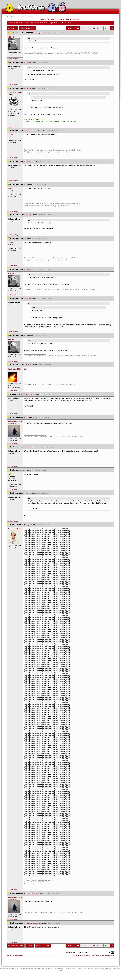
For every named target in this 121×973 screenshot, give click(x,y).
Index (30, 945)
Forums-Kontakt (77, 955)
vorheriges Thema (15, 945)
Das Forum (25, 23)
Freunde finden (58, 968)
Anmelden (29, 17)
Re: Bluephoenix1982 (29, 394)
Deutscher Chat (6, 968)
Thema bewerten (27, 28)
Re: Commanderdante (32, 893)
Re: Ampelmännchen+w (29, 447)
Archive (33, 23)
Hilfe (67, 19)
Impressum (116, 968)
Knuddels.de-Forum (14, 23)
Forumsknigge (75, 19)
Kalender (61, 19)
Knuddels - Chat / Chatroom (92, 955)
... (90, 28)
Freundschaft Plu (70, 968)
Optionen (12, 28)
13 (94, 28)
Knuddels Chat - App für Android (22, 968)
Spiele (80, 968)
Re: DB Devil (27, 62)
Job (60, 970)
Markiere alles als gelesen (15, 955)
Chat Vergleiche (106, 968)
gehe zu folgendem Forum (68, 952)
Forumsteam (41, 23)
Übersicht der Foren (48, 19)
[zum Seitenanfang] (12, 58)
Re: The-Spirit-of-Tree (40, 33)
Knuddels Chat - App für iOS (43, 968)
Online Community (94, 968)
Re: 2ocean (26, 161)
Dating (85, 968)
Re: (24, 184)
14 (98, 28)
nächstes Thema (43, 945)
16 (105, 28)
